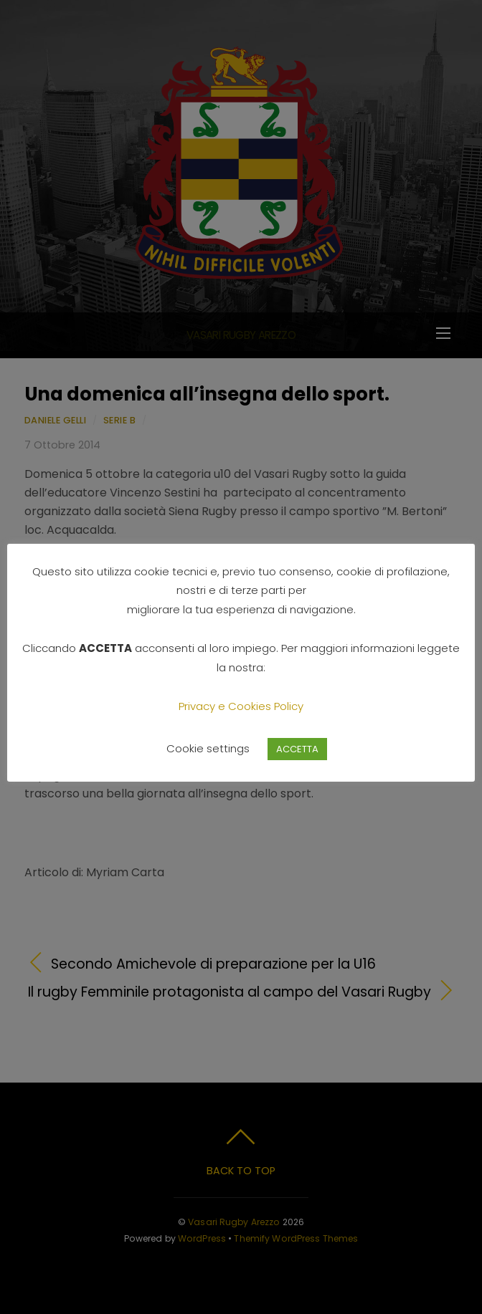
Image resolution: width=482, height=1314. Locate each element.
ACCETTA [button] (297, 749)
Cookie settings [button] (208, 748)
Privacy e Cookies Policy (241, 706)
